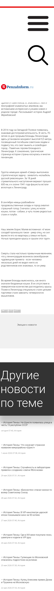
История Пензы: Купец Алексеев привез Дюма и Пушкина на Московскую (26, 581)
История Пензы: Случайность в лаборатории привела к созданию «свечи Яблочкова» (25, 468)
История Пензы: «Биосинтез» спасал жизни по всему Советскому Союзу (26, 491)
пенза (10, 310)
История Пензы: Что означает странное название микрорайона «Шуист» (23, 446)
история (4, 310)
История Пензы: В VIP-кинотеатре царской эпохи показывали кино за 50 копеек (24, 513)
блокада (17, 310)
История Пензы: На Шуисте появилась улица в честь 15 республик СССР (26, 423)
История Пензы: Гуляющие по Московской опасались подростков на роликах (24, 558)
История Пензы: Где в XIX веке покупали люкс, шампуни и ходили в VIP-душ (26, 536)
